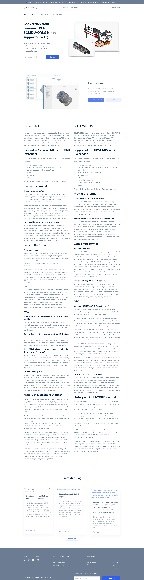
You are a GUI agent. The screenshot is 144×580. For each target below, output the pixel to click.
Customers (116, 560)
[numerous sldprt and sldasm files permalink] (109, 281)
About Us (115, 563)
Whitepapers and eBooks (91, 563)
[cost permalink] (28, 286)
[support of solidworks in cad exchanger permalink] (89, 154)
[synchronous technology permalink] (46, 191)
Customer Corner (114, 8)
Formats (34, 14)
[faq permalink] (30, 312)
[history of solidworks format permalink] (117, 397)
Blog (114, 565)
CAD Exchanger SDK (58, 565)
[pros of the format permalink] (48, 186)
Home (26, 14)
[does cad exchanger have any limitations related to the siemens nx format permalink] (46, 352)
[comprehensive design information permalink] (105, 198)
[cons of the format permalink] (49, 245)
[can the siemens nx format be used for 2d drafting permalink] (25, 336)
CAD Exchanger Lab (57, 568)
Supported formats (92, 560)
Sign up (52, 57)
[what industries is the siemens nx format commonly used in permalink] (32, 319)
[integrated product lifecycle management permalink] (61, 222)
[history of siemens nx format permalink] (63, 395)
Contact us (116, 568)
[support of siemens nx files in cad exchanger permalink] (38, 154)
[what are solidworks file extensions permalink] (110, 306)
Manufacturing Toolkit (58, 560)
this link (31, 182)
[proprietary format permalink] (91, 248)
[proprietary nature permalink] (40, 250)
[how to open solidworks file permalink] (104, 374)
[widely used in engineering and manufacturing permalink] (116, 218)
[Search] (104, 7)
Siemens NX (31, 126)
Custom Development (58, 563)
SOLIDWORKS (83, 126)
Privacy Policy (45, 578)
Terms (52, 578)
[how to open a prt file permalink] (45, 371)
